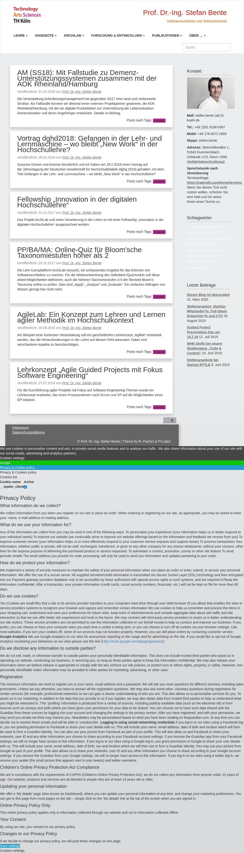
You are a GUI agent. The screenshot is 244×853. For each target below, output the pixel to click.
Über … (196, 35)
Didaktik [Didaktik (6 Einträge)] (206, 232)
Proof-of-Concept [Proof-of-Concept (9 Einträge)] (199, 256)
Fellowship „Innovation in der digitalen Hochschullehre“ (77, 202)
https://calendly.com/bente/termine (214, 183)
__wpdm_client (12, 487)
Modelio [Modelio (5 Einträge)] (211, 250)
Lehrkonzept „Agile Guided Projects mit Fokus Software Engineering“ (90, 372)
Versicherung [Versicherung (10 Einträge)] (196, 267)
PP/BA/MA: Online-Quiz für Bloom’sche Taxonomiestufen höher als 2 (79, 252)
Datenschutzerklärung (28, 432)
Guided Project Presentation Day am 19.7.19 (203, 332)
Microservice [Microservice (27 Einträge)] (196, 250)
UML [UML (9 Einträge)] (211, 261)
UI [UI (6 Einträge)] (207, 261)
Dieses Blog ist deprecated (208, 295)
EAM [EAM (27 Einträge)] (210, 238)
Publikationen (165, 35)
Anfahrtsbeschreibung (206, 162)
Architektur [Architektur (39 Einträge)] (214, 227)
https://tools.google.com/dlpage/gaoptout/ (132, 641)
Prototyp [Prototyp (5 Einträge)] (218, 256)
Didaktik (159, 120)
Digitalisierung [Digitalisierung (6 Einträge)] (197, 238)
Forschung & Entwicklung (116, 35)
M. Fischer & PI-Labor (154, 441)
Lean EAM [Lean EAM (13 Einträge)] (213, 244)
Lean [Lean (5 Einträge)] (203, 244)
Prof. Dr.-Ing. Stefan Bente (81, 92)
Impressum (20, 427)
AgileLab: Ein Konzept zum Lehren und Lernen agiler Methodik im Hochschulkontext (91, 317)
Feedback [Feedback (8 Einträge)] (193, 244)
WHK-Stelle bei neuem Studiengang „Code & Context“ (205, 348)
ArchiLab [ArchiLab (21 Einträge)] (199, 227)
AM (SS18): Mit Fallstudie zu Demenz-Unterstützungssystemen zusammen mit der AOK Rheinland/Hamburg (87, 78)
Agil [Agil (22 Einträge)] (189, 227)
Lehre (19, 35)
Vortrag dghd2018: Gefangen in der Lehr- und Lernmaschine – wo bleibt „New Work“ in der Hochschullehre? (89, 144)
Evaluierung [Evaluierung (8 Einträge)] (222, 238)
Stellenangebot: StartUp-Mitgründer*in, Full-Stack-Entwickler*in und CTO (207, 311)
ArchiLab (72, 35)
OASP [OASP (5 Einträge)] (220, 250)
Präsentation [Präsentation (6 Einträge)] (196, 261)
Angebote (44, 35)
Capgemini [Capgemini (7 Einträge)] (193, 232)
